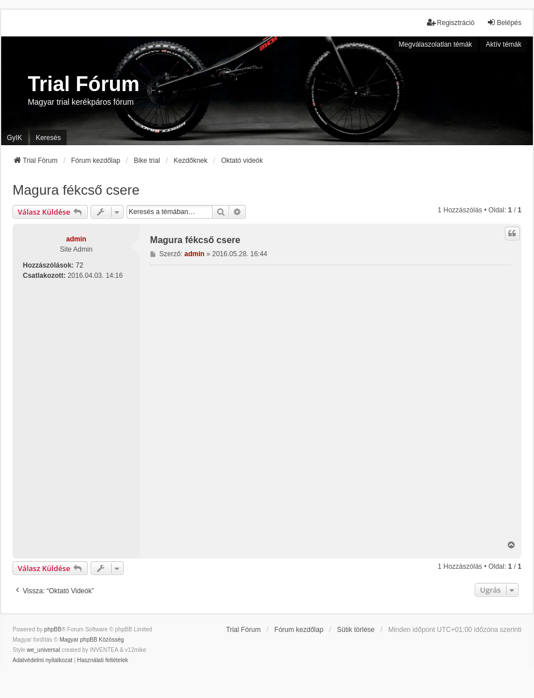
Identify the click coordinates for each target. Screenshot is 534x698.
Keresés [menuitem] (48, 138)
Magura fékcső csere (76, 190)
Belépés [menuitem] (504, 22)
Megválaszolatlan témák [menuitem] (435, 44)
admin (76, 239)
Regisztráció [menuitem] (451, 22)
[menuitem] (42, 660)
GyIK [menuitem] (14, 138)
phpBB (53, 629)
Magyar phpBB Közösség (91, 640)
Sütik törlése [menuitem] (355, 630)
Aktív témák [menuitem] (503, 44)
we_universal (43, 650)
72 (79, 265)
